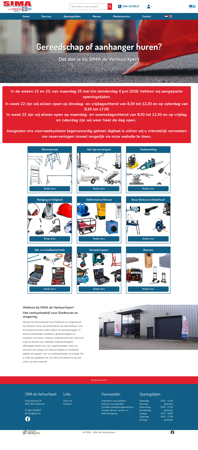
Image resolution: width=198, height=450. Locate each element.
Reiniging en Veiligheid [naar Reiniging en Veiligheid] (49, 199)
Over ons (46, 16)
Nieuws (97, 16)
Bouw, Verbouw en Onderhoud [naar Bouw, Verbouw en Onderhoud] (148, 199)
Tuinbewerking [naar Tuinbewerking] (148, 149)
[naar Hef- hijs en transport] (99, 169)
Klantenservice (121, 16)
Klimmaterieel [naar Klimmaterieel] (50, 149)
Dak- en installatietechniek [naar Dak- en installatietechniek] (50, 249)
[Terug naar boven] (99, 380)
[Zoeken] (109, 6)
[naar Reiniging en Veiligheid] (49, 219)
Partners (67, 403)
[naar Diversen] (148, 269)
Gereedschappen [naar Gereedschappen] (99, 249)
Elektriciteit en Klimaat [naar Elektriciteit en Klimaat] (99, 199)
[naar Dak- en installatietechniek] (49, 269)
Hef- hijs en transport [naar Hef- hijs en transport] (99, 149)
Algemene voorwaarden (113, 400)
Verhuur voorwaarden (112, 403)
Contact (146, 16)
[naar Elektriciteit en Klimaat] (99, 219)
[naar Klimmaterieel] (49, 169)
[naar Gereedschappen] (99, 269)
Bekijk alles (50, 188)
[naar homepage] (17, 6)
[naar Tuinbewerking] (148, 169)
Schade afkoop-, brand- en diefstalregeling (115, 412)
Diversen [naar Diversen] (148, 249)
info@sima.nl (33, 413)
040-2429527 (128, 6)
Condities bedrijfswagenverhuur (117, 407)
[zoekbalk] (88, 6)
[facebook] (28, 422)
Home (26, 16)
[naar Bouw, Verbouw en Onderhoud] (148, 219)
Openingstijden (72, 16)
